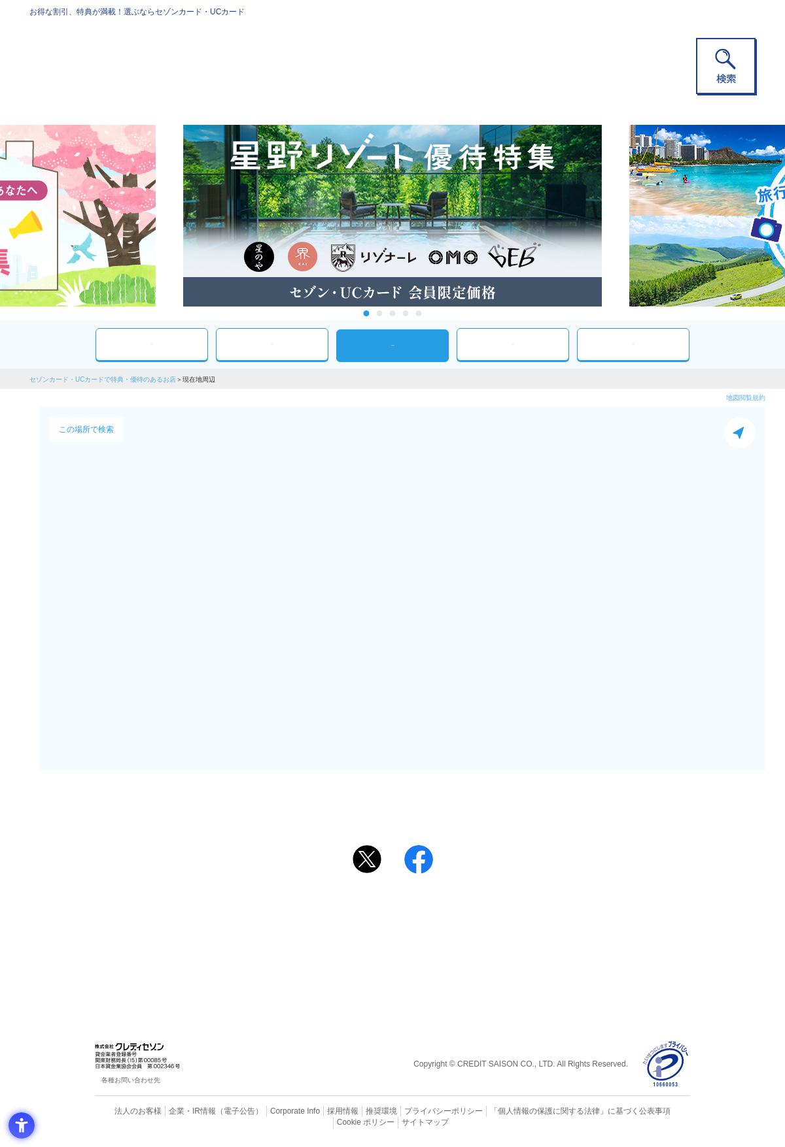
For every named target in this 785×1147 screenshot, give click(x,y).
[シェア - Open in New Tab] (418, 859)
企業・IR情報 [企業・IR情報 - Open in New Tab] (177, 1111)
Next (614, 215)
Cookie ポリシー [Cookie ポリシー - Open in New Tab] (653, 1111)
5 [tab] (419, 313)
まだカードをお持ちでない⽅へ (387, 893)
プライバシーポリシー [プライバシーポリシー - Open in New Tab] (411, 1111)
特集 (633, 344)
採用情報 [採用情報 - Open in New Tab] (317, 1111)
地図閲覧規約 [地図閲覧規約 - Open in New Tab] (745, 397)
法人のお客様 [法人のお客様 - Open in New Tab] (126, 1111)
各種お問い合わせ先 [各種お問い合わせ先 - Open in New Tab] (130, 1080)
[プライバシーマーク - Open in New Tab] (665, 1064)
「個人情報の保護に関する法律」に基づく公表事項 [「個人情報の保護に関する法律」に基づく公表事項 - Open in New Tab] (536, 1111)
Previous (170, 215)
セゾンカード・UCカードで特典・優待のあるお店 (102, 379)
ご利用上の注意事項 (339, 911)
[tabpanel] (392, 216)
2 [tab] (380, 313)
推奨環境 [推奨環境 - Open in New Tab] (353, 1111)
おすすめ (152, 344)
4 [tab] (406, 313)
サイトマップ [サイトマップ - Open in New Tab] (393, 1121)
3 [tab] (393, 313)
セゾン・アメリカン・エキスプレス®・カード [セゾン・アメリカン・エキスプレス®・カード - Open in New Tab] (386, 954)
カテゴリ (272, 344)
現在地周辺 (392, 345)
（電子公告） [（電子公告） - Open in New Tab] (220, 1111)
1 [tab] (367, 313)
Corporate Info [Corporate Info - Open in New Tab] (272, 1111)
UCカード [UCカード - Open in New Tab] (439, 932)
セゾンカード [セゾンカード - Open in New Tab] (339, 932)
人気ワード (513, 344)
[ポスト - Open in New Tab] (367, 859)
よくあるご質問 (443, 911)
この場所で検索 (86, 429)
